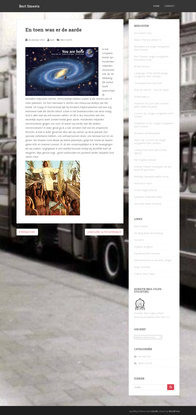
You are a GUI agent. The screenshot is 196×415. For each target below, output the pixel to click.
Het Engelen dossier (145, 159)
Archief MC (145, 356)
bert (52, 39)
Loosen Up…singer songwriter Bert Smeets (153, 115)
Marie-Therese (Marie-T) (148, 39)
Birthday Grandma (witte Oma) (151, 176)
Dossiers (139, 240)
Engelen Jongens (143, 246)
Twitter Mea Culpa (144, 273)
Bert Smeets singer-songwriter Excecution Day (151, 58)
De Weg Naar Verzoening (148, 233)
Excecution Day (142, 33)
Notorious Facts (143, 183)
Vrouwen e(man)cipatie (147, 133)
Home (156, 6)
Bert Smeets (29, 6)
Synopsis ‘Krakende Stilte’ (148, 197)
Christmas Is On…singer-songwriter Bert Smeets (153, 125)
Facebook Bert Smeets (147, 253)
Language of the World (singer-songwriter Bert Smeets (151, 75)
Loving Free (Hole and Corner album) (150, 151)
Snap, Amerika (142, 267)
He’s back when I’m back (147, 203)
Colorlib (154, 411)
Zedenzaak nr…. (143, 96)
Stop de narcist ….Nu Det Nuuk (151, 90)
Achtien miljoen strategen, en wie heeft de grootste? (153, 168)
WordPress (174, 411)
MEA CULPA (66, 39)
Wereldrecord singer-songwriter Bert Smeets (151, 48)
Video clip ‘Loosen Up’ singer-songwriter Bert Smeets (150, 141)
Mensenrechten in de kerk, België (152, 260)
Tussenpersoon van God (148, 83)
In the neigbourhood (145, 190)
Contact (169, 6)
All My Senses (141, 66)
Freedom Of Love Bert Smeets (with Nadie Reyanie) (151, 105)
